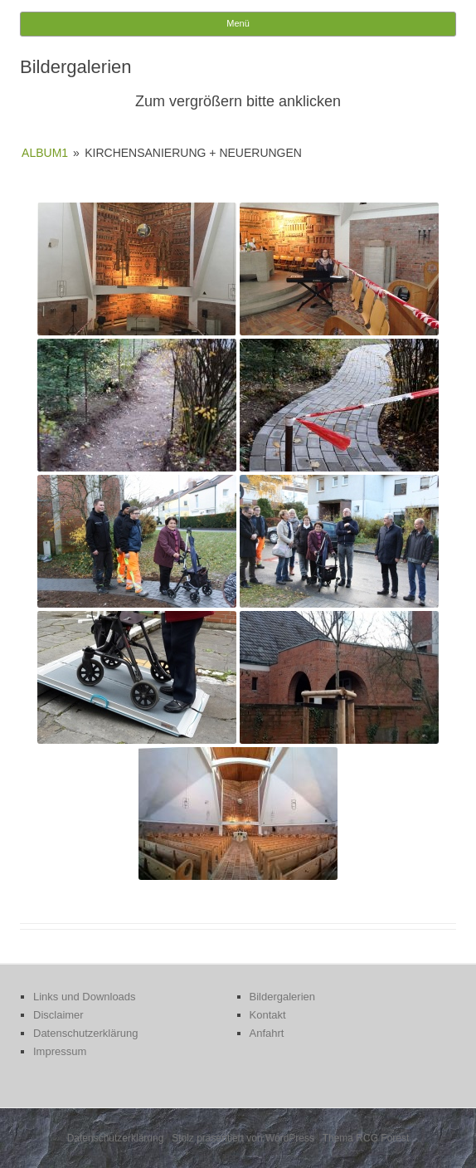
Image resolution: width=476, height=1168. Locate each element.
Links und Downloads (84, 996)
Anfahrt (267, 1033)
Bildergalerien (283, 996)
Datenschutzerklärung (85, 1033)
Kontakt (268, 1015)
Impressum (59, 1051)
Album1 (45, 152)
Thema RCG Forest (366, 1138)
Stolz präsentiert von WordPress (243, 1138)
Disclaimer (58, 1015)
